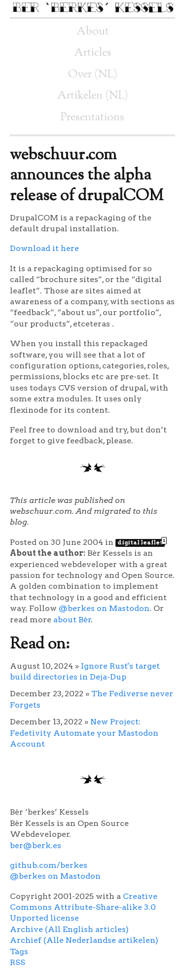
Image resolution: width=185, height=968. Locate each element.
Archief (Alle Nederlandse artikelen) (84, 940)
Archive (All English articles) (69, 929)
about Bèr (72, 619)
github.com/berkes (48, 865)
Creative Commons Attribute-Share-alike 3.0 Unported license (83, 907)
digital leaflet (141, 542)
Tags (19, 951)
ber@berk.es (35, 845)
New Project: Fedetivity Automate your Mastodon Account (84, 733)
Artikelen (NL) (92, 96)
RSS (17, 962)
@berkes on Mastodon (104, 608)
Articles (92, 53)
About (92, 31)
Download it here (44, 248)
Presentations (92, 117)
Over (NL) (92, 74)
